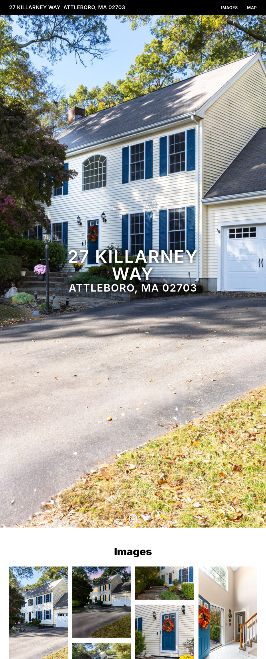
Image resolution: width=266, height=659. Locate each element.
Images (229, 7)
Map (252, 7)
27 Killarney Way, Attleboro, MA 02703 (67, 7)
